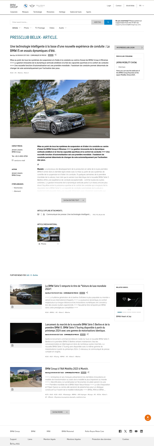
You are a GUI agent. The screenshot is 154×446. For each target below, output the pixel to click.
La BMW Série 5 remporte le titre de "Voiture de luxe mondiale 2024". (75, 287)
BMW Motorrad (68, 431)
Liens (30, 439)
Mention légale (50, 439)
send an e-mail (18, 160)
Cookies (125, 439)
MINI (48, 431)
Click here (121, 67)
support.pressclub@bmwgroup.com (128, 25)
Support (13, 439)
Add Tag (97, 22)
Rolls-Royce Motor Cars (94, 431)
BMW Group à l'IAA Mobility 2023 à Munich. (66, 368)
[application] (129, 299)
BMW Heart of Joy (123, 316)
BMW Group (15, 431)
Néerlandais (18, 188)
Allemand (17, 191)
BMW (33, 431)
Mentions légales (74, 439)
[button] (129, 299)
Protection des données (101, 439)
